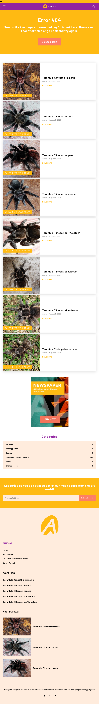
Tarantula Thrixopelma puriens (59, 349)
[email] (41, 498)
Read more (47, 85)
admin (44, 81)
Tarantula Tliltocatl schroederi (59, 193)
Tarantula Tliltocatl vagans (57, 155)
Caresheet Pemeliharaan (17, 95)
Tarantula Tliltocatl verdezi (57, 116)
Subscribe (87, 497)
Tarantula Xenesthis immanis (58, 77)
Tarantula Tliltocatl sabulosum (59, 271)
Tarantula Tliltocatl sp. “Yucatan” (61, 232)
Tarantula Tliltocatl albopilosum (60, 310)
